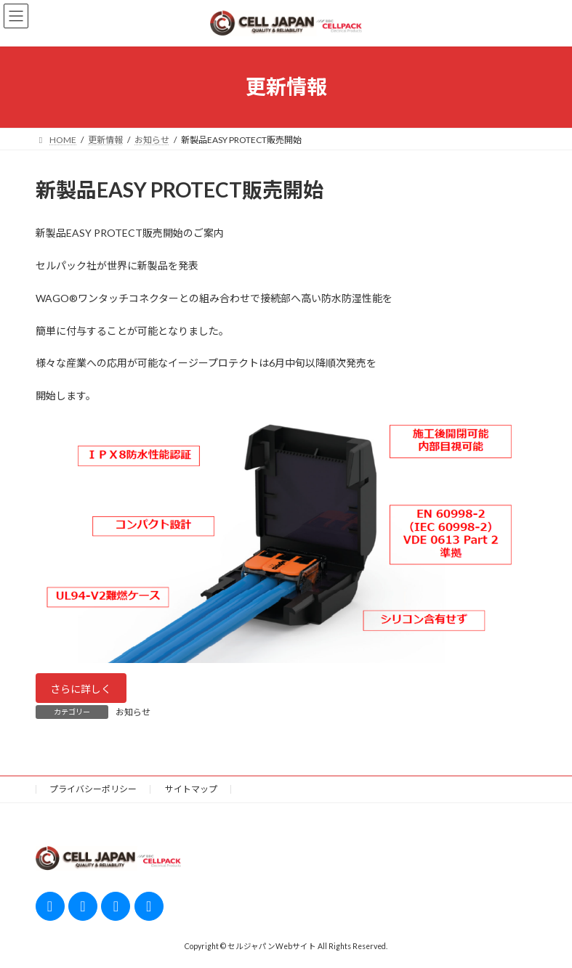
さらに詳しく (80, 689)
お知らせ (133, 712)
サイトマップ (191, 789)
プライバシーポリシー (93, 789)
